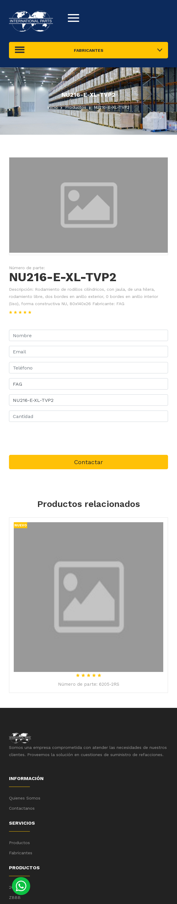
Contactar (88, 462)
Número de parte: (27, 267)
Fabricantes (20, 852)
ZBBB (15, 897)
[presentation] (54, 438)
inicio (53, 107)
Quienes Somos (24, 798)
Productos (19, 842)
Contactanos (22, 808)
